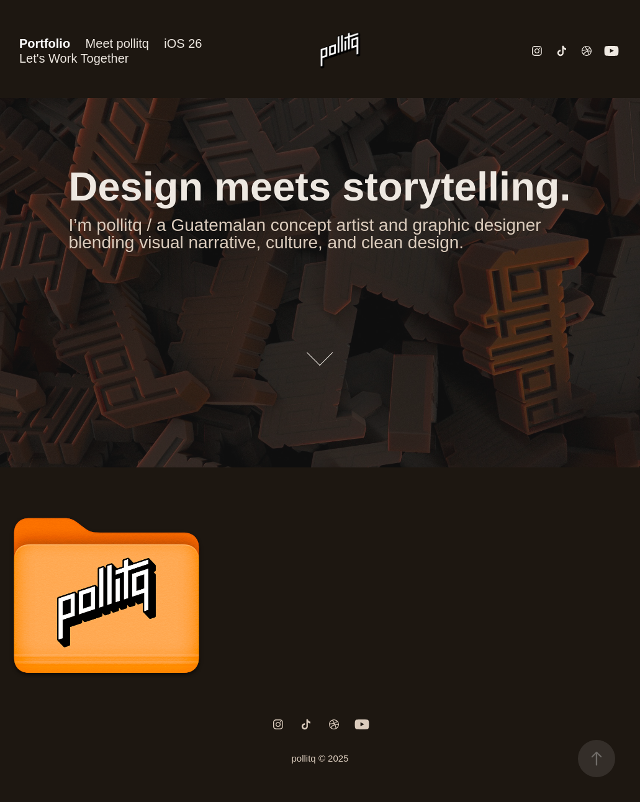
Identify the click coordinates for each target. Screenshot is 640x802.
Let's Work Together (74, 58)
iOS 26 (183, 43)
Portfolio (44, 43)
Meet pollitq (117, 43)
